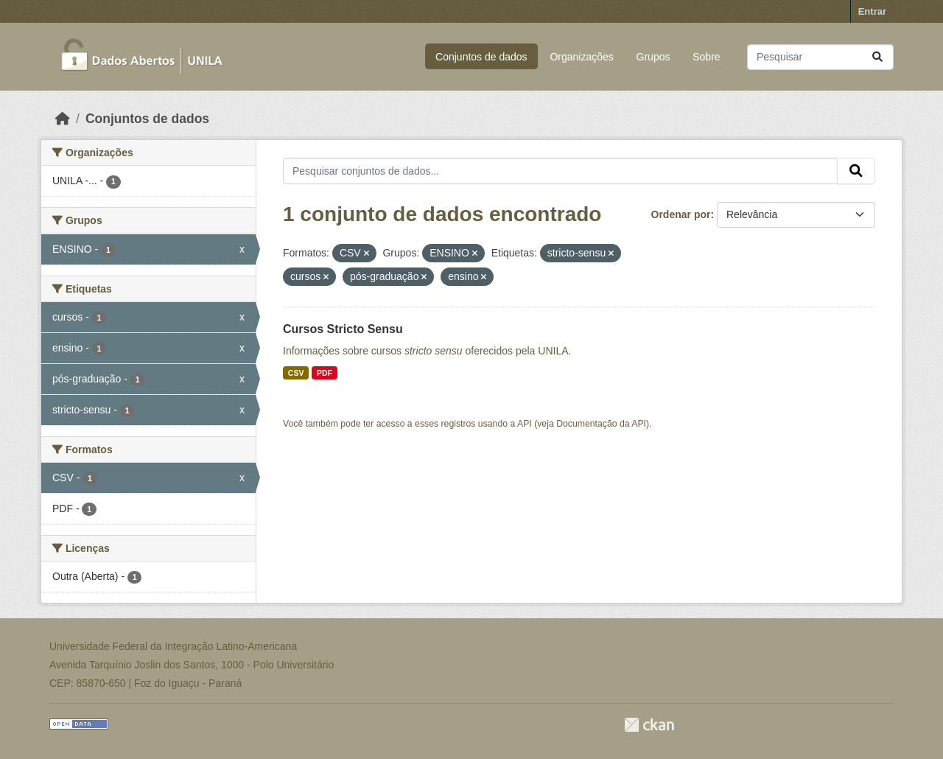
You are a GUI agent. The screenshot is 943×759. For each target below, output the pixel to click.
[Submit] (877, 57)
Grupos (653, 57)
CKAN (649, 724)
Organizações (581, 57)
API (524, 424)
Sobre (706, 57)
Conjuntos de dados (481, 57)
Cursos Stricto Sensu (343, 329)
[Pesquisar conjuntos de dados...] (820, 57)
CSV (296, 372)
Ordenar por (681, 214)
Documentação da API (601, 424)
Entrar (872, 11)
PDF (324, 372)
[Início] (62, 118)
